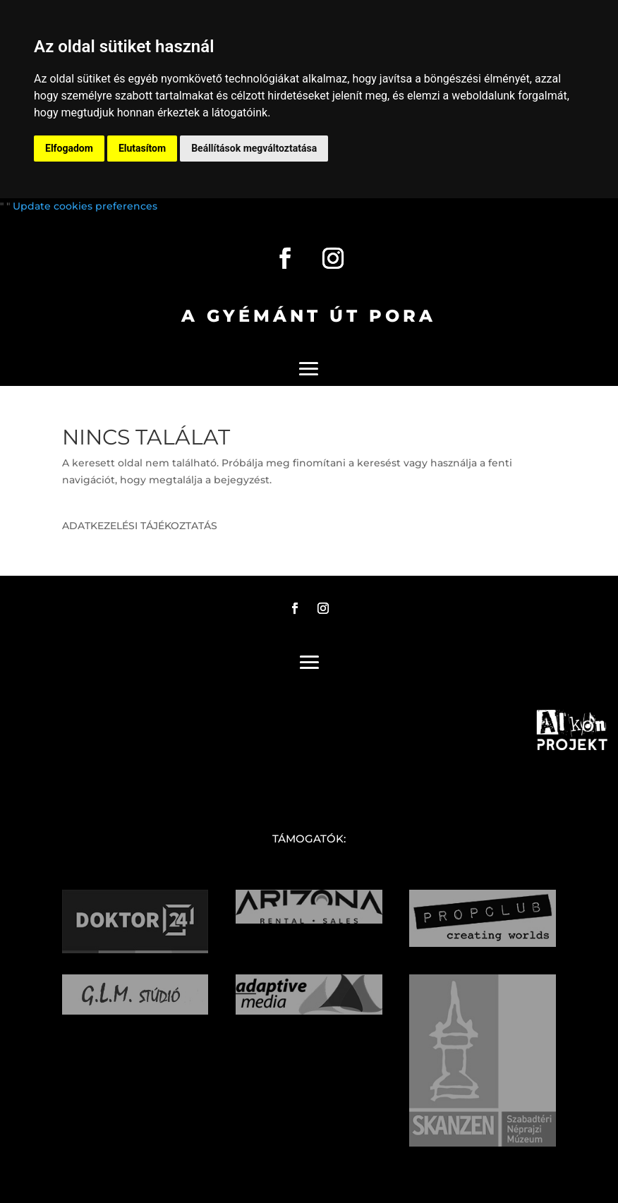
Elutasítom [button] (142, 148)
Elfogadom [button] (69, 148)
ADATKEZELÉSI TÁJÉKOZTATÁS (139, 525)
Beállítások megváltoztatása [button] (254, 148)
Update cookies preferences (85, 206)
